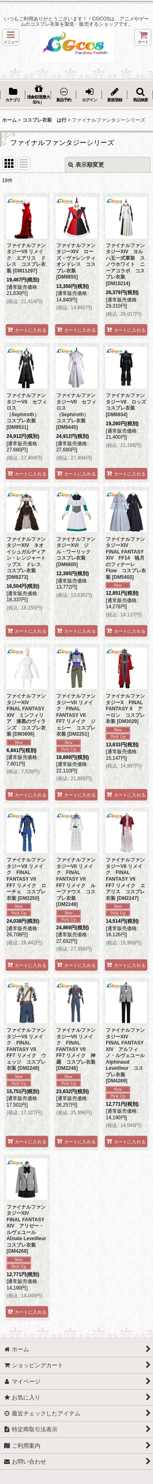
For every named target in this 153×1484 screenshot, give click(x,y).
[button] (10, 37)
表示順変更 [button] (86, 164)
